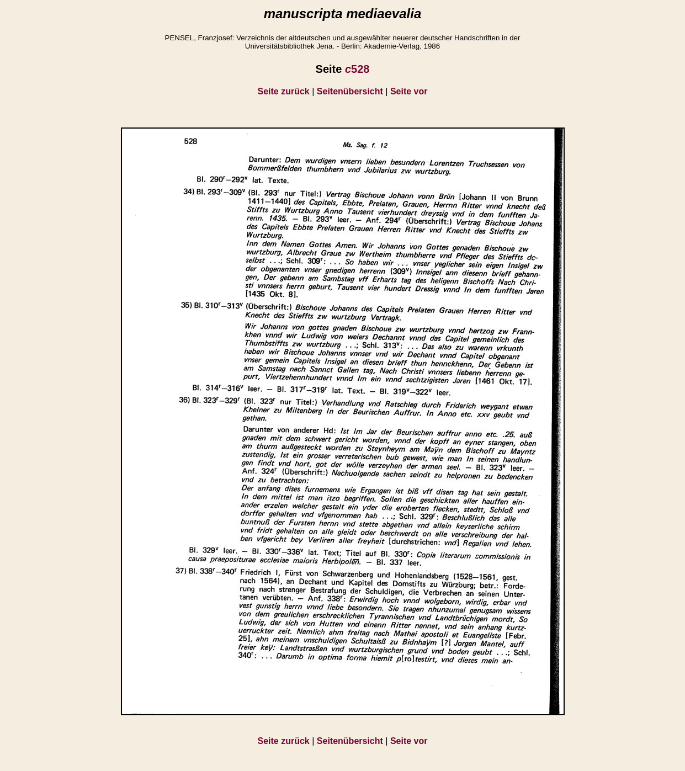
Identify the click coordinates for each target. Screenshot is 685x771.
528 (357, 69)
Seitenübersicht (350, 91)
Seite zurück (284, 91)
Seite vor (409, 91)
